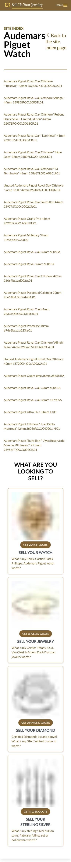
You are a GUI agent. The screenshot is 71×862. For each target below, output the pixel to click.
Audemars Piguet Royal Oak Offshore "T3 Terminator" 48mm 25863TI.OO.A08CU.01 (32, 171)
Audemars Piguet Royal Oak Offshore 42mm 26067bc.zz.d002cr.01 (33, 278)
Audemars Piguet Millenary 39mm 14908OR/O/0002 (26, 237)
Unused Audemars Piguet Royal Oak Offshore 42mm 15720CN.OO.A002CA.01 (33, 361)
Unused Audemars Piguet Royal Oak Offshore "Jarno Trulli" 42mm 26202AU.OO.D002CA (33, 188)
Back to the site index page (55, 41)
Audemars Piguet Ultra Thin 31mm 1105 (30, 412)
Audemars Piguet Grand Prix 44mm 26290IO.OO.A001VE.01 (27, 221)
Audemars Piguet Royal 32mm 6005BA (29, 264)
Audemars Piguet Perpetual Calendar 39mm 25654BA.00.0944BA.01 (32, 295)
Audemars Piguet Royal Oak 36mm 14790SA (33, 400)
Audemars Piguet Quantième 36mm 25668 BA (34, 375)
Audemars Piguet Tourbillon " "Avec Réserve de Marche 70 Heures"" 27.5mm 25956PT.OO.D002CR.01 (34, 445)
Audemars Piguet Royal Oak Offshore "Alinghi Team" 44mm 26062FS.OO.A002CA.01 (33, 345)
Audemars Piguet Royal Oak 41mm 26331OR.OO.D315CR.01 (26, 311)
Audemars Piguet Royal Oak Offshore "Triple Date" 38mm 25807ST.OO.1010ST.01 (33, 154)
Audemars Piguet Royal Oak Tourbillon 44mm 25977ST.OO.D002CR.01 (33, 204)
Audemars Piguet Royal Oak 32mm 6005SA (32, 252)
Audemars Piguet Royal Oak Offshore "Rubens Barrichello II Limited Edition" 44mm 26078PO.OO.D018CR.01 (34, 119)
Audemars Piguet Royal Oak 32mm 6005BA (32, 387)
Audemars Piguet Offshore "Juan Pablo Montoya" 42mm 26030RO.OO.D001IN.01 (32, 426)
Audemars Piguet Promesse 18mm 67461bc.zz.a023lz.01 (26, 328)
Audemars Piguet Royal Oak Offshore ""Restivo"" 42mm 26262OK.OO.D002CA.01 (33, 83)
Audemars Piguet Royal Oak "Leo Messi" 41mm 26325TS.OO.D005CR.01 (34, 138)
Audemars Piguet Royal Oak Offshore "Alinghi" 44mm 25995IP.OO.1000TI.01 (34, 100)
